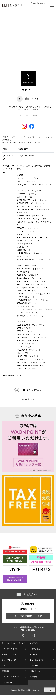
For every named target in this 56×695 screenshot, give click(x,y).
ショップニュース (9, 660)
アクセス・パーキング (11, 654)
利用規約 (33, 677)
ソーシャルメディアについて (13, 682)
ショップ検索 (35, 649)
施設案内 (33, 654)
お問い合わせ (35, 671)
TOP (50, 689)
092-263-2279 (31, 116)
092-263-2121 (30, 630)
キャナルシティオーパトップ (13, 643)
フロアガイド (35, 643)
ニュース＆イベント (38, 660)
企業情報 (5, 671)
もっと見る (27, 399)
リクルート (34, 666)
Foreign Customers (37, 3)
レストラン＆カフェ (10, 649)
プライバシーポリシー (11, 677)
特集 (3, 666)
